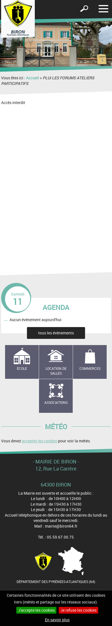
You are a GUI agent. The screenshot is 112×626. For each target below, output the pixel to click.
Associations (56, 402)
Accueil (32, 77)
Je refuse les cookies (78, 610)
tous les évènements (56, 332)
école (22, 368)
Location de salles (56, 370)
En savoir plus (57, 619)
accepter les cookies (39, 440)
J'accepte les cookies (36, 610)
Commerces (89, 368)
